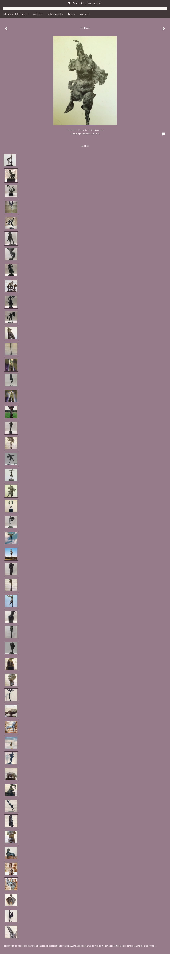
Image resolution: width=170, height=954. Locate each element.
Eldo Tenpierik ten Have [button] (15, 14)
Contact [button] (85, 14)
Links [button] (71, 14)
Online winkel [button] (55, 14)
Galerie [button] (38, 14)
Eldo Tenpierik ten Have (80, 3)
